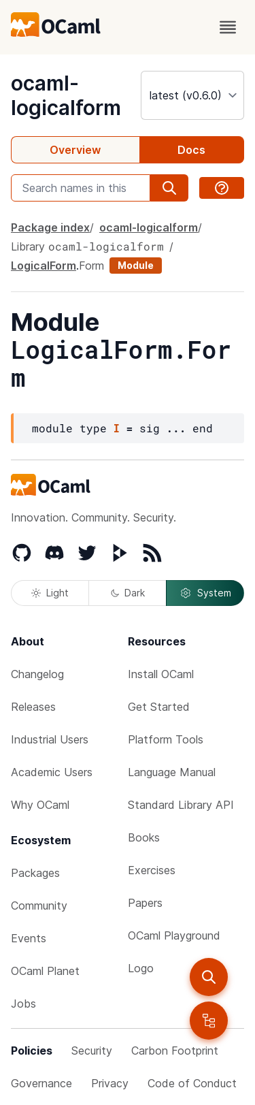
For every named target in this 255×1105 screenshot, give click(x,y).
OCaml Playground (174, 935)
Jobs (23, 1003)
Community (39, 905)
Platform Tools (165, 739)
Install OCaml (161, 674)
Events (28, 938)
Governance (41, 1083)
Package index (50, 227)
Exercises (151, 870)
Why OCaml (40, 805)
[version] (192, 95)
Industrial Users (49, 739)
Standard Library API (181, 805)
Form (91, 265)
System (205, 593)
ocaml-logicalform (66, 95)
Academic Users (51, 772)
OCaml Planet (45, 971)
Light (50, 592)
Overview (75, 150)
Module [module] (136, 265)
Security (91, 1050)
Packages (35, 873)
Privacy (110, 1083)
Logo (141, 968)
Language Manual (172, 772)
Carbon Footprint (174, 1050)
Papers (145, 903)
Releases (33, 707)
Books (144, 837)
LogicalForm (43, 265)
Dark (128, 592)
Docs (191, 150)
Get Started (159, 707)
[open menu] (228, 27)
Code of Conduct (192, 1083)
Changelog (37, 674)
